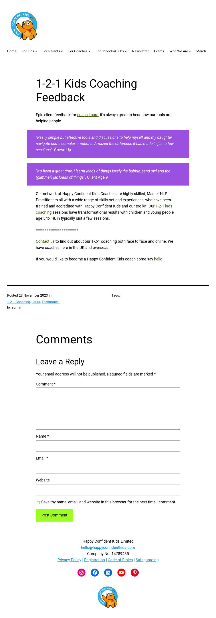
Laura (36, 302)
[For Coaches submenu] (89, 51)
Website (43, 480)
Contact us (45, 241)
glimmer (44, 177)
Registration (94, 560)
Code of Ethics (120, 560)
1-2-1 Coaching (18, 302)
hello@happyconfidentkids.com (108, 547)
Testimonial (50, 302)
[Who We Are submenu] (190, 51)
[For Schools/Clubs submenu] (126, 51)
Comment (45, 384)
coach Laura (87, 115)
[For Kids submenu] (36, 51)
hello (158, 259)
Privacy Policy (69, 560)
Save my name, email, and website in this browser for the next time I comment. (108, 502)
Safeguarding (147, 560)
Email (42, 458)
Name (42, 436)
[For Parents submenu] (62, 51)
